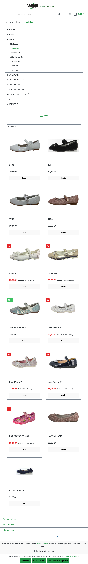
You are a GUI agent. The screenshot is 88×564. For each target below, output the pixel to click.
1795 (11, 219)
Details (24, 178)
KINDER (10, 39)
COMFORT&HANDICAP (17, 80)
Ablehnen (25, 561)
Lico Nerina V (55, 382)
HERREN (11, 30)
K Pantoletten (15, 66)
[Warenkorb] (79, 14)
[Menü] (5, 14)
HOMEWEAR (13, 75)
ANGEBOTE (12, 104)
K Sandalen (14, 70)
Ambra (12, 273)
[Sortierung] (44, 126)
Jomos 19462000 (17, 328)
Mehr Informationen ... (72, 556)
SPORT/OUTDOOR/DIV (17, 90)
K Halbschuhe (15, 52)
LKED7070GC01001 (19, 436)
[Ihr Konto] (70, 14)
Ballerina (52, 273)
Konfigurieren (38, 561)
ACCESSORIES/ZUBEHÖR (19, 94)
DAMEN (10, 35)
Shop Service (8, 524)
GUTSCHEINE (13, 85)
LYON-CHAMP (55, 436)
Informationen (8, 530)
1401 (11, 165)
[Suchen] (58, 14)
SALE (9, 99)
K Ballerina (14, 44)
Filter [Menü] (44, 115)
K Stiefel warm (15, 61)
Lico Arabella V (55, 328)
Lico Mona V (15, 382)
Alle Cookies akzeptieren (58, 561)
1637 (50, 165)
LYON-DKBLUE (17, 490)
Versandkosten (42, 544)
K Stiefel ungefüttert (17, 57)
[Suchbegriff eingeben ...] (35, 14)
